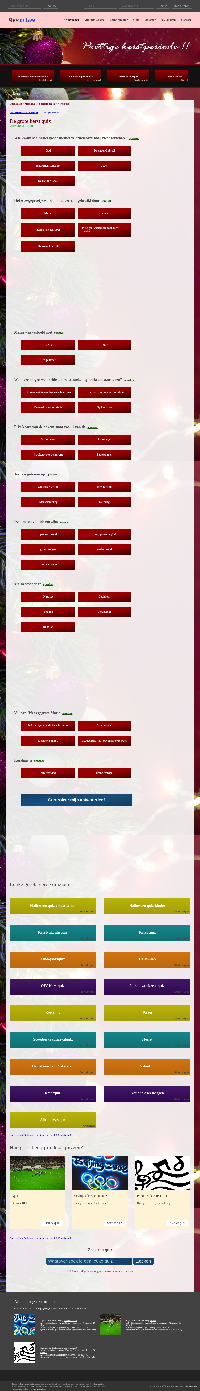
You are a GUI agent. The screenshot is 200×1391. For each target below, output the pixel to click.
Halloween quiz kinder (81, 76)
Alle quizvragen (52, 1120)
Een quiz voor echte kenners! (91, 1203)
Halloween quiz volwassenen (33, 76)
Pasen (147, 1013)
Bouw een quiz (119, 19)
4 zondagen (104, 439)
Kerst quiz (147, 932)
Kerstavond (104, 486)
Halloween (147, 959)
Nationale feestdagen (147, 1093)
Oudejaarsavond (48, 486)
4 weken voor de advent (48, 454)
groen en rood (48, 534)
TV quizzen (169, 19)
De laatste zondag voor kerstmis (104, 392)
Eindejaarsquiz (175, 76)
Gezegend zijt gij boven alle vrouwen (104, 740)
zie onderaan (191, 1386)
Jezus (104, 213)
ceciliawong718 (70, 1348)
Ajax (15, 1196)
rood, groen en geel (104, 534)
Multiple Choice (94, 19)
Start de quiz (87, 911)
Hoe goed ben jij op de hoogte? (155, 1203)
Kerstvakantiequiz (128, 76)
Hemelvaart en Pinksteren (53, 1066)
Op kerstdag (104, 407)
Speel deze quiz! (46, 80)
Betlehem (104, 596)
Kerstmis (53, 1013)
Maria (48, 213)
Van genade (104, 725)
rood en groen (48, 564)
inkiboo (153, 1320)
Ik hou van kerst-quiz (147, 986)
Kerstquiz (53, 1093)
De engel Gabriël (104, 150)
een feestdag (48, 772)
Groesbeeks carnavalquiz (53, 1039)
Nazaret (48, 596)
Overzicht (89, 1125)
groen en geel (48, 549)
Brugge (48, 611)
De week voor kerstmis (48, 407)
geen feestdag (104, 772)
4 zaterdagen (104, 454)
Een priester (48, 360)
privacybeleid (39, 1388)
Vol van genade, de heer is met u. (48, 725)
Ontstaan (150, 19)
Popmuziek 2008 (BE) (152, 1196)
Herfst (147, 1039)
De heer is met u (48, 740)
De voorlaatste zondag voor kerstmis (48, 392)
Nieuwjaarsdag (48, 502)
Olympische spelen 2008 (90, 1196)
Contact (186, 19)
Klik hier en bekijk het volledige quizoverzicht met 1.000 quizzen (100, 1271)
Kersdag (104, 502)
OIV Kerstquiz (52, 986)
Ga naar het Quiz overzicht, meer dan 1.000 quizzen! (40, 1135)
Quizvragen (71, 19)
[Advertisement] (83, 294)
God (48, 150)
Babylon (48, 626)
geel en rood (104, 549)
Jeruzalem (104, 611)
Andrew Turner (70, 1320)
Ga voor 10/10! (21, 1203)
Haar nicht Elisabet (48, 165)
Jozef (104, 165)
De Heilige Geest (48, 180)
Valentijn (147, 1066)
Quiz (136, 19)
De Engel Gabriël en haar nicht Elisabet (100, 229)
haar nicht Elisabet (48, 229)
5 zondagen (48, 439)
